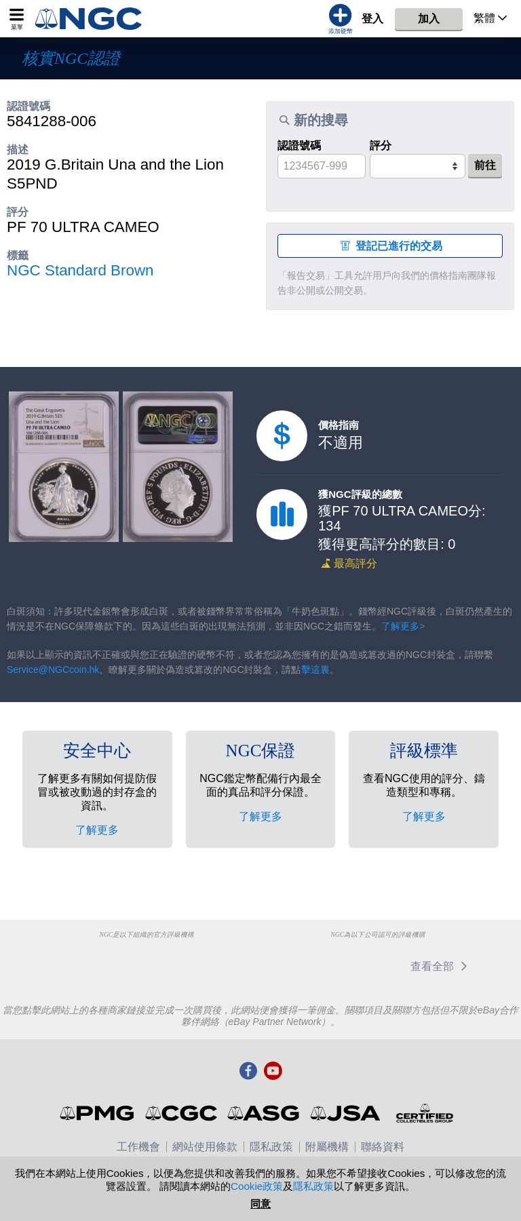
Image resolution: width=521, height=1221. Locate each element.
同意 (260, 1203)
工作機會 (138, 1146)
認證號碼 (299, 145)
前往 (485, 165)
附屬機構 (327, 1146)
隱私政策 (271, 1146)
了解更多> (403, 626)
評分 (380, 145)
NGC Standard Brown (80, 270)
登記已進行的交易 (389, 246)
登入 (372, 18)
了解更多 (97, 830)
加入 (429, 18)
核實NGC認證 (71, 58)
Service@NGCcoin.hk (53, 669)
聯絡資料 (382, 1146)
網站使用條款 (204, 1146)
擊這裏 (315, 669)
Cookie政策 (257, 1186)
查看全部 (441, 966)
